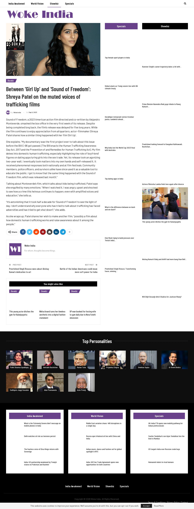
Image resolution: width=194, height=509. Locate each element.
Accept (146, 505)
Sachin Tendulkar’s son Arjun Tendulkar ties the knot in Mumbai (166, 437)
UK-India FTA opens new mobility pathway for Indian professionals (165, 424)
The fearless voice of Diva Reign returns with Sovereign (41, 450)
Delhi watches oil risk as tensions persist (40, 436)
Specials (69, 3)
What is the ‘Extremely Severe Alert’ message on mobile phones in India (42, 424)
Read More (159, 506)
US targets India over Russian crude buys (164, 449)
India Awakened (16, 3)
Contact (184, 502)
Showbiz (54, 3)
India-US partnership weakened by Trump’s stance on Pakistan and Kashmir (40, 463)
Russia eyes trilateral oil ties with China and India (103, 437)
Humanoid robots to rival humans (161, 462)
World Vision (37, 3)
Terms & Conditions (157, 502)
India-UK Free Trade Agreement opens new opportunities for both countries (102, 463)
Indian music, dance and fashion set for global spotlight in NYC (104, 450)
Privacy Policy (173, 502)
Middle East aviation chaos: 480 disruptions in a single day (103, 424)
